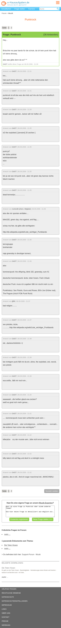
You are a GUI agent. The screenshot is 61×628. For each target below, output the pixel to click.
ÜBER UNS (6, 613)
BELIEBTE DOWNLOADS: (12, 563)
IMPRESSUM (7, 605)
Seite (4, 28)
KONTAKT (5, 617)
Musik (38, 554)
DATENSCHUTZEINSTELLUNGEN (14, 601)
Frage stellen (19, 9)
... (5, 577)
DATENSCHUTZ (8, 597)
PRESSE (5, 621)
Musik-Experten (46, 503)
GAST (5, 64)
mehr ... (7, 534)
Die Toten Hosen (11, 545)
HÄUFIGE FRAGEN (9, 589)
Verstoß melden (51, 491)
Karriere (31, 9)
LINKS (4, 609)
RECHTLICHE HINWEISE (11, 593)
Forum (4, 13)
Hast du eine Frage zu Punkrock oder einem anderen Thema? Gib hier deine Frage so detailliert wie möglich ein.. (30, 511)
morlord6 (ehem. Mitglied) (21, 209)
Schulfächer (6, 9)
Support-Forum (28, 554)
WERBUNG (6, 625)
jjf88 (13, 301)
